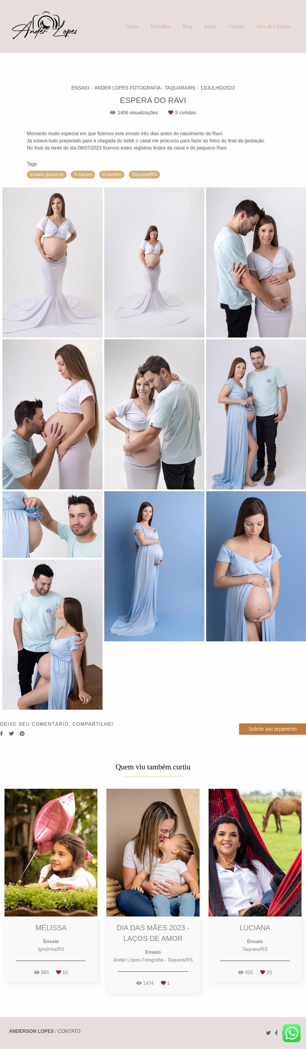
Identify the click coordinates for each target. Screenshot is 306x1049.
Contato (236, 26)
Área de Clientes (273, 26)
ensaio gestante (47, 174)
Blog (187, 26)
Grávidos (111, 174)
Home (132, 26)
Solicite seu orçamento (272, 728)
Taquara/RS (144, 174)
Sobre (210, 26)
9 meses (83, 174)
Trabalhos (160, 26)
